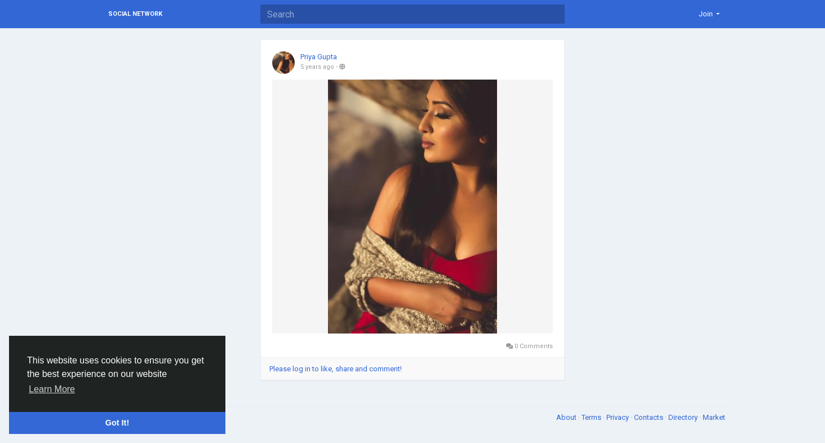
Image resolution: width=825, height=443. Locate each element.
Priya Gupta (318, 56)
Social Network (135, 13)
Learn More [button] (52, 389)
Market (714, 417)
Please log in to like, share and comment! (335, 369)
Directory (683, 417)
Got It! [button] (117, 422)
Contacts (649, 417)
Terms (592, 417)
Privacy (618, 417)
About (567, 417)
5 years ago (317, 67)
